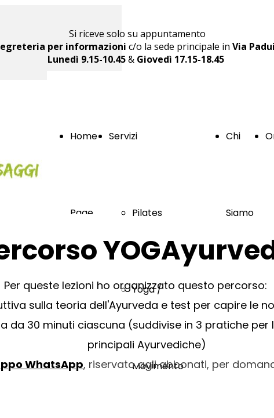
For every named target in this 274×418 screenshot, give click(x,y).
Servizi (123, 136)
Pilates (147, 212)
